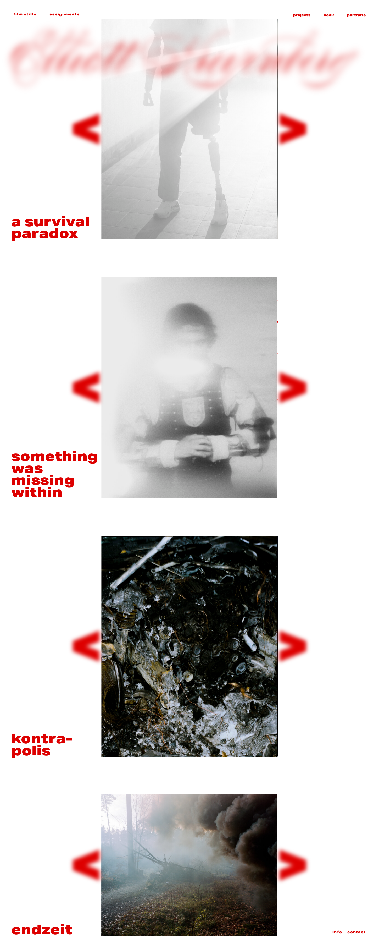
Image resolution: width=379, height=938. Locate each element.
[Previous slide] (86, 129)
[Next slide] (293, 129)
